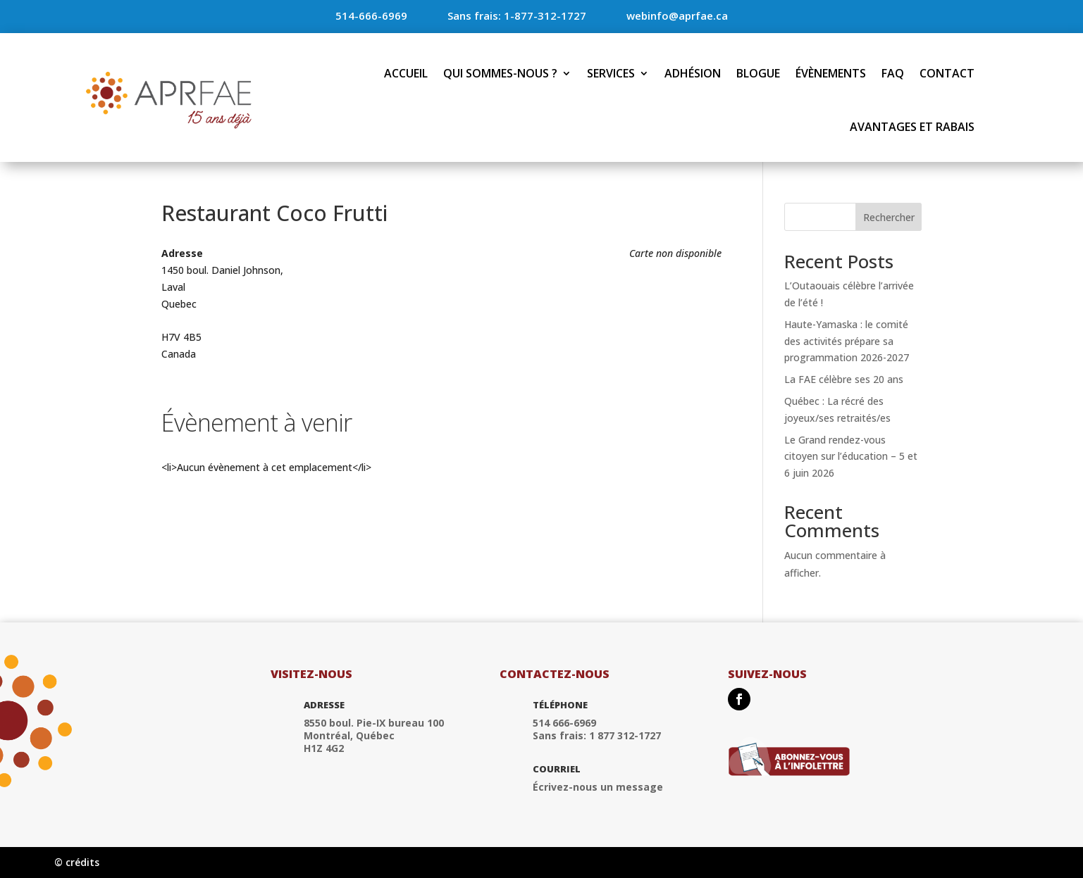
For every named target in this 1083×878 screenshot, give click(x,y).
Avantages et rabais (912, 126)
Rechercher (889, 217)
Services (611, 73)
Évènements (831, 73)
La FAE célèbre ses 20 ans (843, 379)
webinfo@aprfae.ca (677, 15)
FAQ (892, 73)
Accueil (406, 73)
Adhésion (692, 73)
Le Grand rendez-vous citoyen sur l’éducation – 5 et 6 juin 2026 (850, 456)
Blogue (758, 73)
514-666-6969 (371, 15)
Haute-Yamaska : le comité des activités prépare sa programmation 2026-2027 (846, 341)
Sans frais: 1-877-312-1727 (516, 15)
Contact (947, 73)
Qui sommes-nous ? (500, 73)
